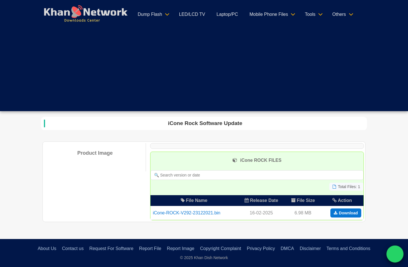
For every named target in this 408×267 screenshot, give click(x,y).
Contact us (73, 248)
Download (346, 213)
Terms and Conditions (348, 248)
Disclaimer (310, 248)
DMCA (287, 248)
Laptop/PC (227, 14)
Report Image (180, 248)
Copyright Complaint (220, 248)
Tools (310, 14)
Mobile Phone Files (268, 14)
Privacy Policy (261, 248)
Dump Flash (150, 14)
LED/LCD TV (192, 14)
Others (339, 14)
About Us (47, 248)
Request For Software (111, 248)
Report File (150, 248)
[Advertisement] (204, 71)
